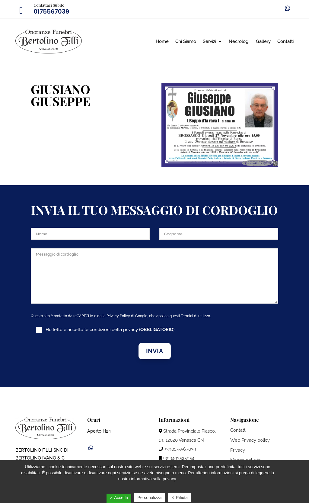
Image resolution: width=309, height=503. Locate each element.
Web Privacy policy (250, 440)
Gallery (263, 41)
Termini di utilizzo (195, 316)
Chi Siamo (185, 41)
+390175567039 (177, 449)
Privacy (237, 450)
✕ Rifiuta (179, 497)
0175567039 (51, 11)
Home (162, 41)
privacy (130, 329)
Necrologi (239, 41)
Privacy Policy (118, 316)
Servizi (209, 41)
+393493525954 (176, 458)
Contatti (285, 41)
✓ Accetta (119, 497)
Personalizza (149, 497)
